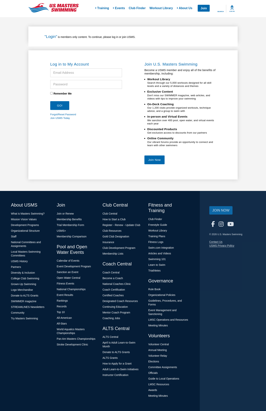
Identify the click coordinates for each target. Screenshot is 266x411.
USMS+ (61, 230)
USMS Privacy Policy (221, 245)
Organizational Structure (25, 230)
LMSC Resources (158, 384)
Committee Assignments (162, 367)
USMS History (19, 261)
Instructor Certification (115, 375)
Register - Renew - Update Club (121, 225)
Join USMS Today (60, 118)
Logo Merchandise (22, 289)
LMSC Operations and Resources (168, 319)
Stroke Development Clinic (72, 344)
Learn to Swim (156, 264)
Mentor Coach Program (116, 312)
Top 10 (61, 312)
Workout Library (161, 8)
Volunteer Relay (157, 355)
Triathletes (154, 270)
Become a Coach (113, 278)
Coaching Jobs (111, 318)
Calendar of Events (68, 260)
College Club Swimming (25, 278)
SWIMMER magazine (24, 301)
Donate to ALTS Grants (24, 295)
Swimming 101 (157, 259)
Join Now (154, 159)
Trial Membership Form (70, 225)
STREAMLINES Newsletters (28, 306)
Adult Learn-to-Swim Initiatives (121, 369)
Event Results (65, 294)
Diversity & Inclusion (23, 272)
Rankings (62, 300)
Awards (152, 390)
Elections (153, 361)
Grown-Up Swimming (23, 284)
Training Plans (156, 236)
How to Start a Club (114, 219)
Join (204, 8)
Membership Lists (113, 253)
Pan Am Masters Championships (76, 338)
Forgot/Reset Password (63, 114)
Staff (14, 236)
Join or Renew (65, 213)
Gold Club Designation (116, 236)
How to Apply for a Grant (117, 363)
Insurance (108, 242)
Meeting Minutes (158, 325)
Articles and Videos (159, 253)
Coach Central (111, 272)
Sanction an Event (67, 272)
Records (62, 306)
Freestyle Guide (157, 224)
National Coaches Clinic (117, 283)
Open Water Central (68, 277)
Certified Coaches (113, 295)
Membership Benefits (69, 219)
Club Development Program (119, 247)
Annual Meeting (157, 350)
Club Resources (112, 230)
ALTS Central (110, 336)
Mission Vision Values (24, 219)
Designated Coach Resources (120, 301)
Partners (16, 266)
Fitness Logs (155, 242)
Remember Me (62, 93)
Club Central (110, 213)
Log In (232, 11)
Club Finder (137, 8)
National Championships (71, 289)
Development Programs (25, 225)
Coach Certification (114, 289)
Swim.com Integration (161, 247)
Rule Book (154, 289)
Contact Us (215, 241)
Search (220, 11)
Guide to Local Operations (163, 378)
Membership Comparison (71, 236)
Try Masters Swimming (24, 318)
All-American (64, 317)
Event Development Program (74, 266)
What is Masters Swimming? (28, 213)
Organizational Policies (161, 294)
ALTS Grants (110, 357)
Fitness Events (65, 283)
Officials (153, 372)
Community (18, 312)
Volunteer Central (158, 344)
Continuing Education (115, 306)
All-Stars (62, 323)
